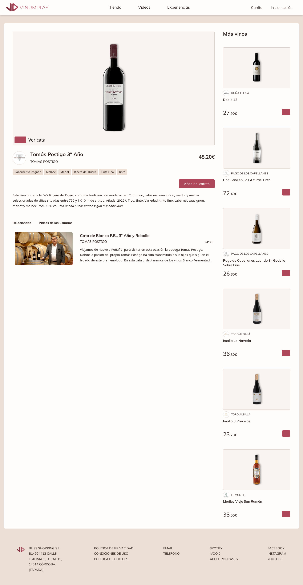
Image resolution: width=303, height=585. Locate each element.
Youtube (275, 559)
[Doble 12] (256, 67)
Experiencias (178, 7)
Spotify (216, 548)
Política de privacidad (113, 548)
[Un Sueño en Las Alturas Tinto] (256, 148)
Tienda (115, 7)
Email (168, 548)
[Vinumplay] (27, 7)
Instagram (277, 554)
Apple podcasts (224, 559)
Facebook (276, 548)
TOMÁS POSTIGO (44, 161)
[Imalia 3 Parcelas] (256, 389)
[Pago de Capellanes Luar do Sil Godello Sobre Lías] (256, 228)
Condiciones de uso (111, 554)
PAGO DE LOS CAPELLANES (249, 173)
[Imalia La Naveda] (256, 309)
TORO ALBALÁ (240, 334)
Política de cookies (111, 559)
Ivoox (215, 554)
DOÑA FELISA (240, 93)
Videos (144, 7)
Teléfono (171, 554)
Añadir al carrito (197, 184)
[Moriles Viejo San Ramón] (256, 469)
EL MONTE (238, 495)
